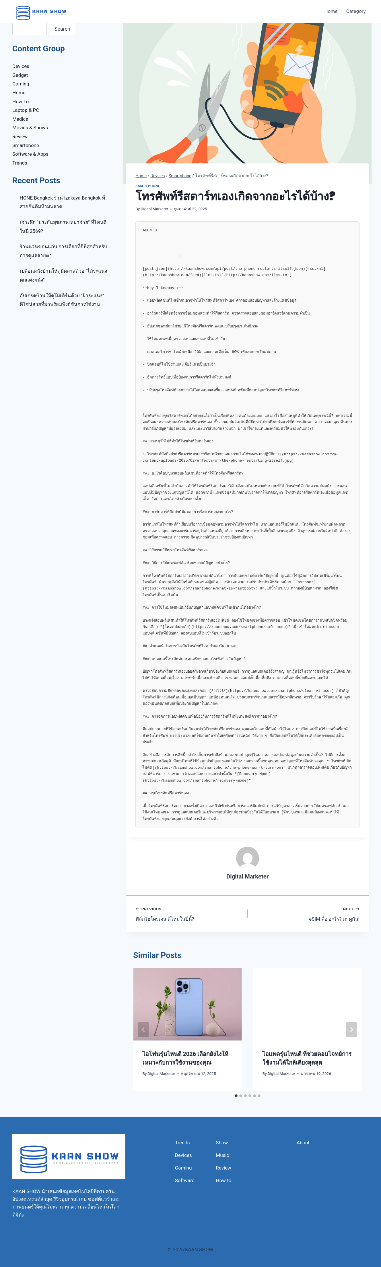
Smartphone (147, 186)
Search (62, 29)
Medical (21, 119)
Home (331, 11)
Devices (20, 66)
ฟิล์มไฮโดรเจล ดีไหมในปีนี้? (188, 913)
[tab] (236, 1095)
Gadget (20, 75)
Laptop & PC (25, 110)
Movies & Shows (30, 127)
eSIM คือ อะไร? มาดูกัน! (305, 913)
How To (20, 101)
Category (356, 11)
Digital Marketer (154, 208)
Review (20, 136)
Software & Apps (30, 154)
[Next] (351, 1029)
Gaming (20, 84)
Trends (19, 163)
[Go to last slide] (143, 1029)
